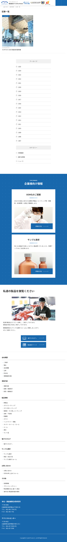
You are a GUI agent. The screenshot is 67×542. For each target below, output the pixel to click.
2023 (19, 75)
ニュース (20, 161)
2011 (19, 124)
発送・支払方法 (8, 457)
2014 (19, 112)
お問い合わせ (8, 471)
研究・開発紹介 (8, 391)
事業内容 (6, 386)
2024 (19, 71)
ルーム (6, 427)
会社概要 (6, 368)
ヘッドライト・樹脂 (9, 422)
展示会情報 (21, 157)
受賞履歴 (20, 153)
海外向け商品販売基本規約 (11, 491)
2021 (19, 83)
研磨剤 (6, 416)
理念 (5, 365)
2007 (19, 141)
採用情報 (6, 483)
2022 (19, 79)
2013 (19, 116)
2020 (19, 87)
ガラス (6, 419)
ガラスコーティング (9, 405)
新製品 (6, 403)
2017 (19, 99)
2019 (19, 91)
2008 (19, 137)
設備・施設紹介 (8, 389)
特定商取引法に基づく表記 (11, 489)
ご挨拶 (6, 362)
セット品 (6, 433)
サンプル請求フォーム (10, 459)
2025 (19, 67)
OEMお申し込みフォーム (11, 473)
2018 (19, 95)
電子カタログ (30, 338)
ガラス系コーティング (10, 408)
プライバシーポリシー (10, 486)
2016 (19, 104)
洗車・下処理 (8, 414)
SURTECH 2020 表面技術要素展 (17, 33)
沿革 (5, 370)
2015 (19, 108)
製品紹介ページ (30, 344)
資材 (5, 430)
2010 (19, 128)
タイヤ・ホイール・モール (11, 424)
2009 (19, 132)
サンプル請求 (8, 454)
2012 (19, 120)
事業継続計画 (8, 376)
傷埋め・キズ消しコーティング (13, 411)
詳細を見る (39, 226)
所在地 (6, 373)
